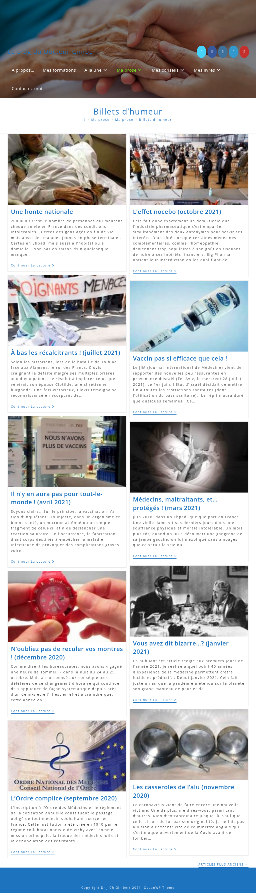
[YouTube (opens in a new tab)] (244, 52)
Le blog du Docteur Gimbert (53, 51)
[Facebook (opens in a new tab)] (212, 52)
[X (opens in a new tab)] (201, 52)
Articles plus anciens (223, 865)
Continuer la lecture (32, 266)
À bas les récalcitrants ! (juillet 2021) (65, 352)
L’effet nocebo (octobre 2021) (177, 211)
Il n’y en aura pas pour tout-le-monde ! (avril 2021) (56, 498)
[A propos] (85, 119)
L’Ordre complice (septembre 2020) (64, 798)
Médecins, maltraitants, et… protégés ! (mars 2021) (175, 503)
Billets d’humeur (155, 119)
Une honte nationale (42, 211)
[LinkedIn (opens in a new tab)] (233, 52)
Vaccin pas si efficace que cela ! (180, 358)
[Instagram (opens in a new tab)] (223, 52)
